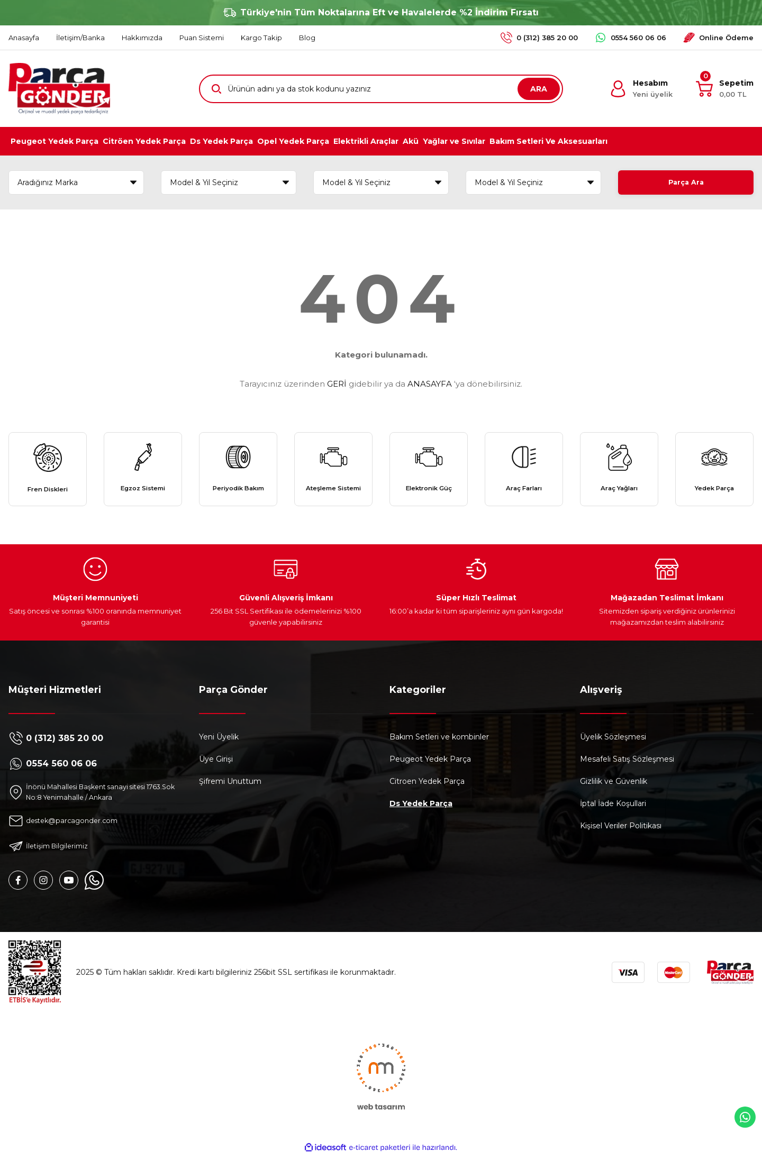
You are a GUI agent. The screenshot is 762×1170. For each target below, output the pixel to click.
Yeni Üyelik (219, 750)
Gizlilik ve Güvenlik (613, 794)
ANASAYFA (429, 384)
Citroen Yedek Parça (427, 794)
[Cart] (725, 88)
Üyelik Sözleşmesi (613, 750)
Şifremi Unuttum (230, 794)
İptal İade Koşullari (613, 816)
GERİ (337, 384)
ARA (538, 89)
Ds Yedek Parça (420, 816)
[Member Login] (641, 88)
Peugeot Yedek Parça (430, 772)
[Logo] (59, 88)
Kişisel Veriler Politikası (620, 839)
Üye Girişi (216, 772)
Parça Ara (686, 182)
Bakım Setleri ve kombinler (439, 750)
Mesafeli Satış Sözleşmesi (627, 772)
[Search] (381, 89)
